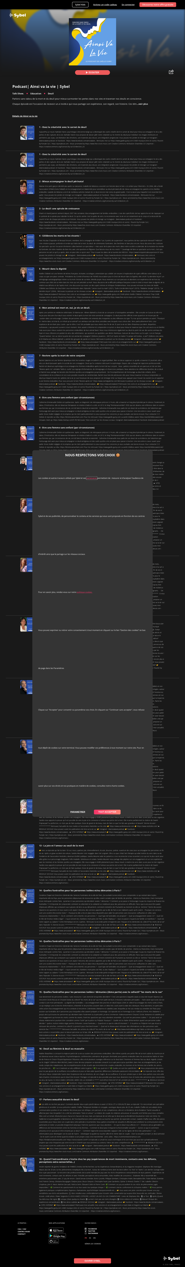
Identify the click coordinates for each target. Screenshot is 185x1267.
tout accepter (107, 812)
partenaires (91, 478)
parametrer (77, 812)
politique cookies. (84, 592)
